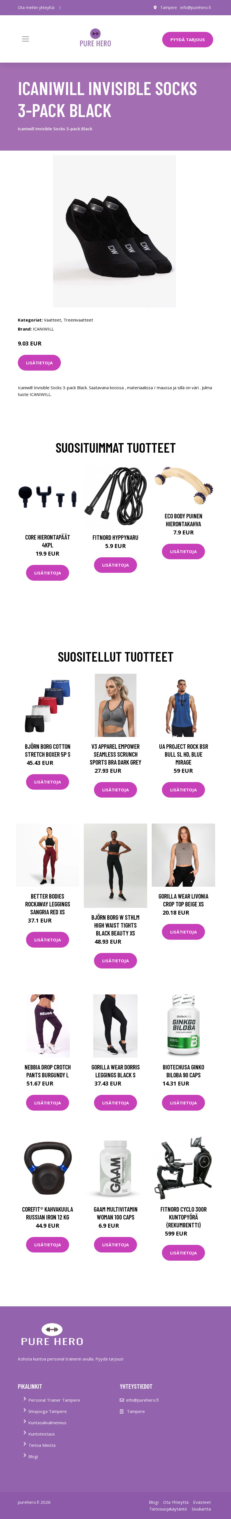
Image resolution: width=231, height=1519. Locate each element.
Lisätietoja (39, 363)
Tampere (168, 7)
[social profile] (60, 7)
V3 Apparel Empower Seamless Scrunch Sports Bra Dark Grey (115, 754)
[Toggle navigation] (25, 39)
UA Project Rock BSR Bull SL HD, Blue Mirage (183, 754)
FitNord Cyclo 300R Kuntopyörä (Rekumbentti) (184, 1217)
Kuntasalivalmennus (47, 1422)
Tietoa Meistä (41, 1445)
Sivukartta (201, 1509)
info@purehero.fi (195, 7)
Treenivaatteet (78, 320)
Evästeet (202, 1502)
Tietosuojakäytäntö (168, 1509)
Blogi (33, 1456)
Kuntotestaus (41, 1434)
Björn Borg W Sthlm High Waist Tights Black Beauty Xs (115, 925)
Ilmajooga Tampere (47, 1411)
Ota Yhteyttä (176, 1502)
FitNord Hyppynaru (115, 537)
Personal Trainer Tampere (54, 1400)
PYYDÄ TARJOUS (187, 39)
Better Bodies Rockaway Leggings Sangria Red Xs (47, 903)
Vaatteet (52, 320)
